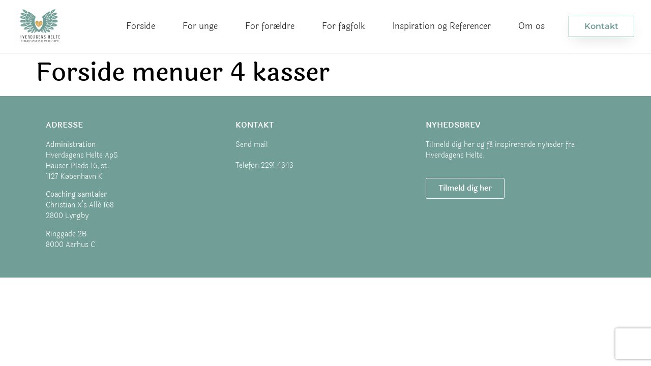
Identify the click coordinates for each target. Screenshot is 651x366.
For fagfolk (343, 26)
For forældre (269, 26)
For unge (200, 26)
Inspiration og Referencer (442, 26)
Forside (140, 26)
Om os (531, 26)
